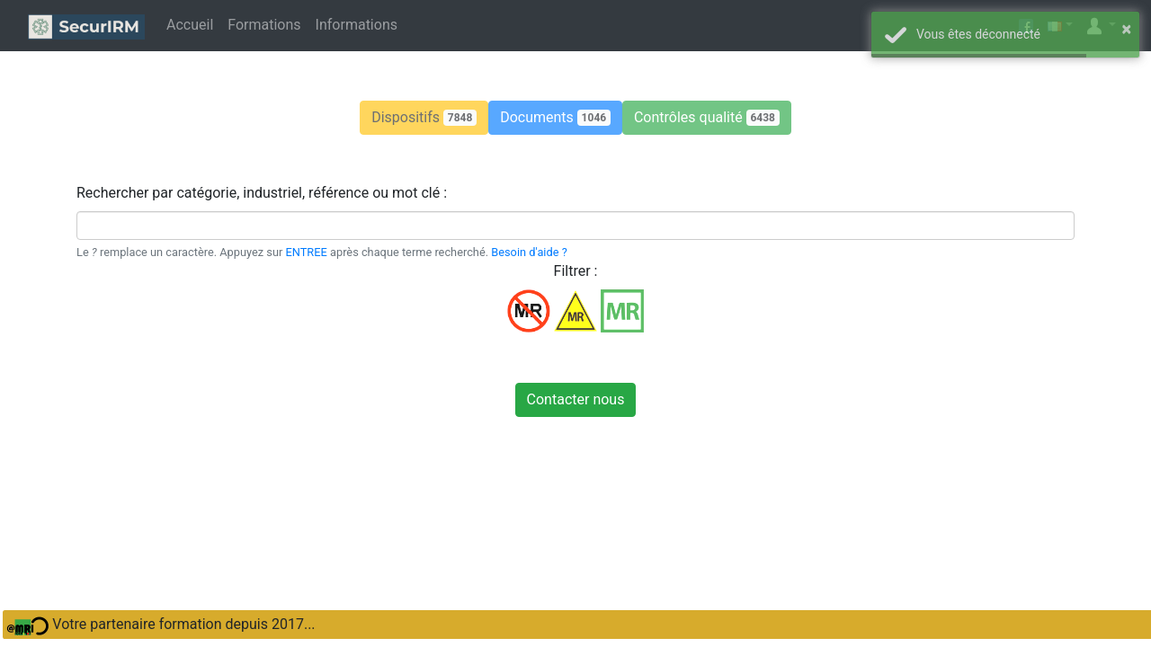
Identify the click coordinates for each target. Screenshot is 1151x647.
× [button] (1126, 29)
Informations (356, 24)
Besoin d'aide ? (529, 252)
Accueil (189, 24)
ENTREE (306, 252)
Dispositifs (424, 117)
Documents (555, 117)
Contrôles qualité (707, 117)
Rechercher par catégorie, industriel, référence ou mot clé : (261, 192)
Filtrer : (576, 270)
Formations (264, 24)
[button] (424, 118)
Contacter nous (576, 399)
